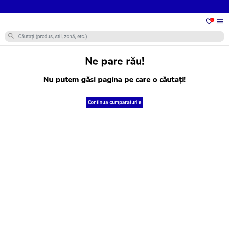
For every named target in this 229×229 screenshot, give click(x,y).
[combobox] (114, 36)
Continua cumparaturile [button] (115, 102)
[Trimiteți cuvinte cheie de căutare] (11, 36)
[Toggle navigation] (220, 21)
